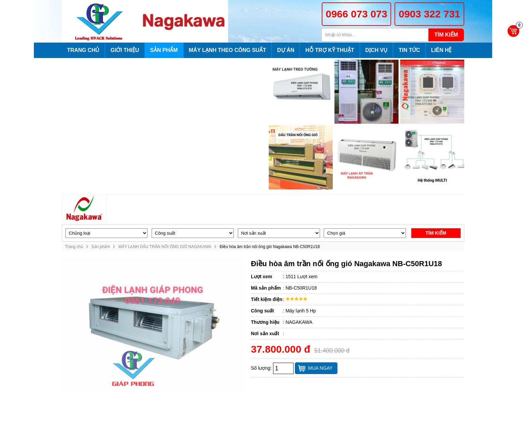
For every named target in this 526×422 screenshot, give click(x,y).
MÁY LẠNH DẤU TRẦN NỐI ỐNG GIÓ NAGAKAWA (164, 246)
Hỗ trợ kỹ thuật (329, 50)
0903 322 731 (429, 13)
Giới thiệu (124, 50)
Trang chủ (83, 50)
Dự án (285, 50)
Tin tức (409, 50)
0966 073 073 (356, 13)
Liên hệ (441, 50)
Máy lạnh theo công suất (227, 50)
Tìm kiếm (446, 35)
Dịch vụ (376, 50)
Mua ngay (320, 368)
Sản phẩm (164, 50)
